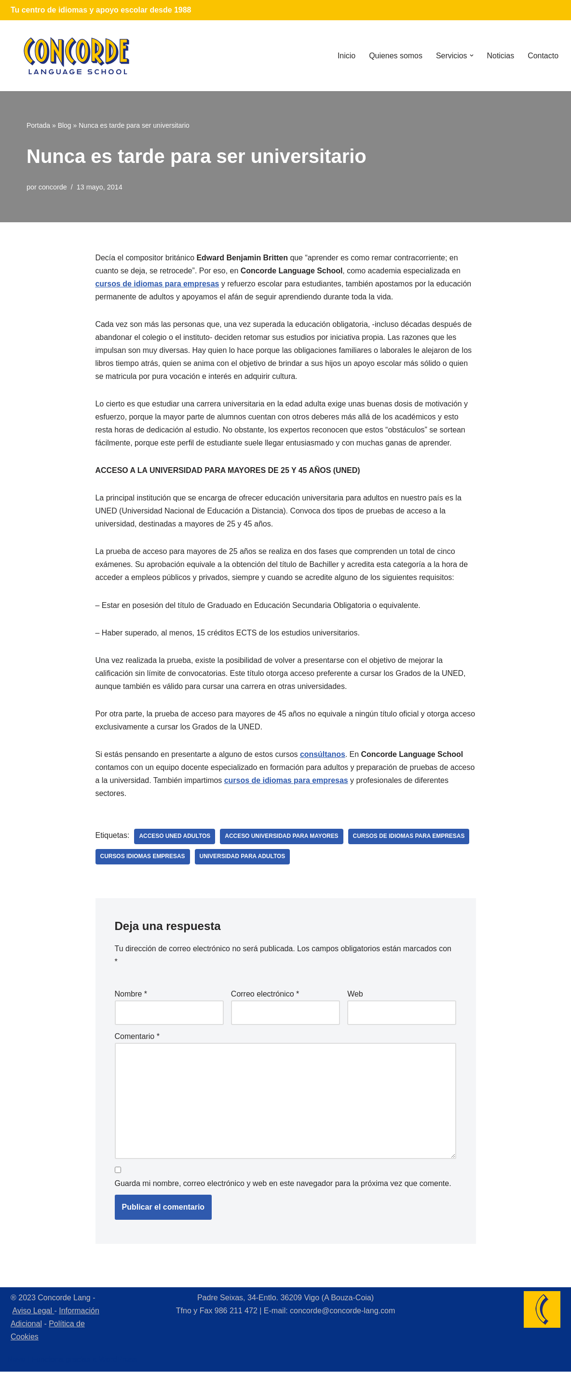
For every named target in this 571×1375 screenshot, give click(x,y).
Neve (16, 1363)
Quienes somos (395, 56)
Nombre (131, 996)
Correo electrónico (265, 996)
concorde (53, 187)
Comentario (137, 1039)
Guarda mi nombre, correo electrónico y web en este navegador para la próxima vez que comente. (283, 1186)
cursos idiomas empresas (143, 859)
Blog (64, 125)
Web (355, 996)
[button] (471, 55)
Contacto (543, 56)
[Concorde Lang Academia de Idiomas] (77, 55)
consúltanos (323, 756)
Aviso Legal (33, 1313)
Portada (38, 125)
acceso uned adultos (175, 839)
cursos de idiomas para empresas (157, 284)
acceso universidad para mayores (282, 839)
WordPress (118, 1363)
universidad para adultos (243, 859)
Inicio (346, 56)
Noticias (500, 56)
